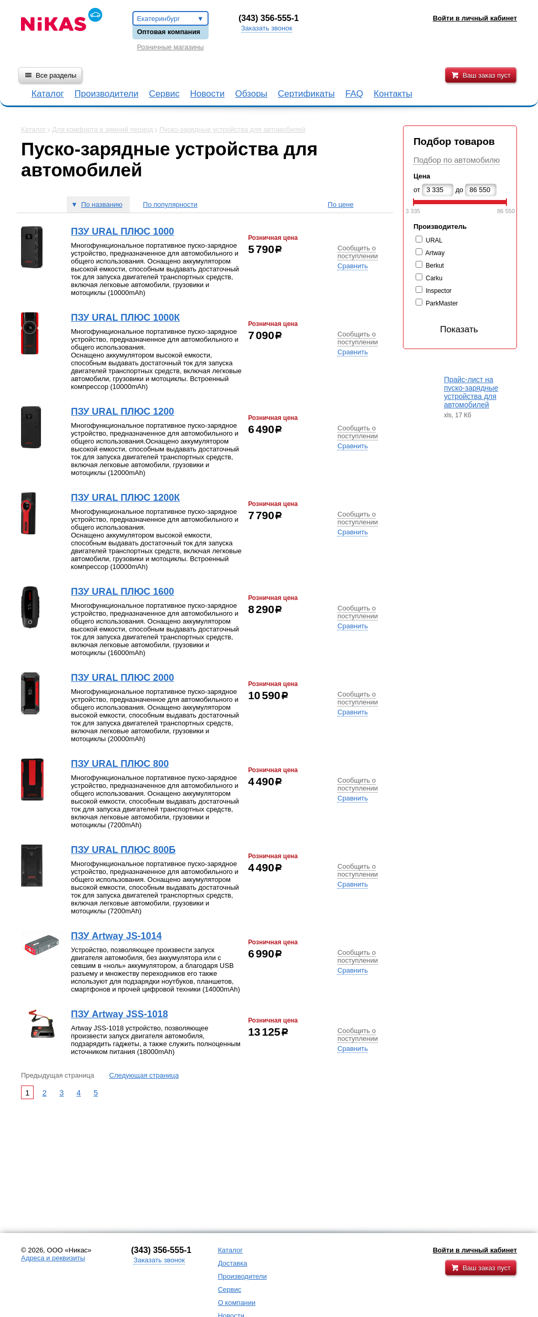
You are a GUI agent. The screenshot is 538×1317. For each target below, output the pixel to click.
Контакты (393, 94)
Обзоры (251, 94)
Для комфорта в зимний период (102, 129)
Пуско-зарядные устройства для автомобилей (232, 129)
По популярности (170, 204)
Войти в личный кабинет (475, 1250)
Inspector (438, 290)
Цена (421, 176)
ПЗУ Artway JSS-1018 (119, 1014)
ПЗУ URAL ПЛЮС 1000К (125, 317)
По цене (341, 204)
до (459, 190)
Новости (207, 94)
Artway (435, 253)
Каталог (48, 94)
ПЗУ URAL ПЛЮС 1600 (122, 591)
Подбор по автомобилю (456, 159)
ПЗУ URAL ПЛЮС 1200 (122, 411)
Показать (448, 329)
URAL (434, 240)
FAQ (354, 94)
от (416, 190)
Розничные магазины (170, 47)
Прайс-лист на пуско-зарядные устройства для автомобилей (471, 392)
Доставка (232, 1263)
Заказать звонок (266, 28)
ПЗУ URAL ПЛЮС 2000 (122, 677)
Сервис (164, 94)
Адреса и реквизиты (53, 1258)
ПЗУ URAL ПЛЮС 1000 (122, 231)
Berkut (435, 265)
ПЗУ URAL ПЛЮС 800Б (123, 850)
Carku (434, 278)
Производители (107, 94)
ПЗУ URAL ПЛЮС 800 (120, 763)
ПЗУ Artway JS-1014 (116, 936)
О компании (237, 1303)
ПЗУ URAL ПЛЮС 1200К (125, 497)
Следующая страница (144, 1075)
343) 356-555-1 (270, 18)
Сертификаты (306, 94)
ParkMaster (442, 303)
